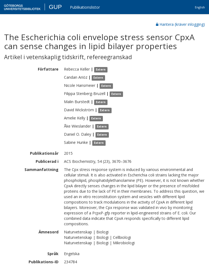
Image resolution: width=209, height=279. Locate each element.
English (200, 7)
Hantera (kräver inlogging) (180, 24)
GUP (55, 7)
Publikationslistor (85, 7)
